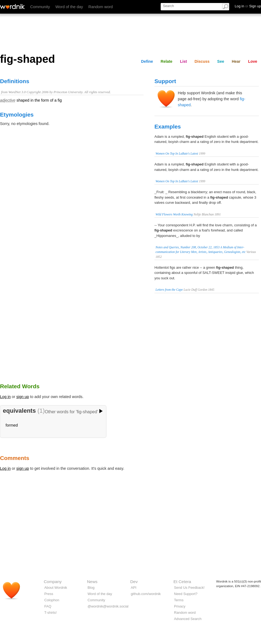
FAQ (47, 606)
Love (252, 61)
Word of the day (69, 7)
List (183, 61)
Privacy (179, 606)
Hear (236, 61)
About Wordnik (55, 588)
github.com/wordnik (146, 594)
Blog (91, 588)
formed (12, 425)
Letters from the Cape (169, 289)
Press (48, 594)
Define (147, 61)
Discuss (202, 61)
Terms (179, 600)
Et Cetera (182, 581)
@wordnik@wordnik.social (108, 606)
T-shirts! (50, 613)
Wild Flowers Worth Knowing (174, 214)
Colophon (51, 600)
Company (53, 581)
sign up (22, 397)
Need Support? (185, 594)
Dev (134, 581)
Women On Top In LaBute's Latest (177, 153)
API (133, 588)
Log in (5, 397)
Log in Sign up (248, 6)
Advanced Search (187, 619)
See (220, 61)
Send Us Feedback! (189, 588)
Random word (100, 7)
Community (40, 7)
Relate (166, 61)
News (92, 581)
